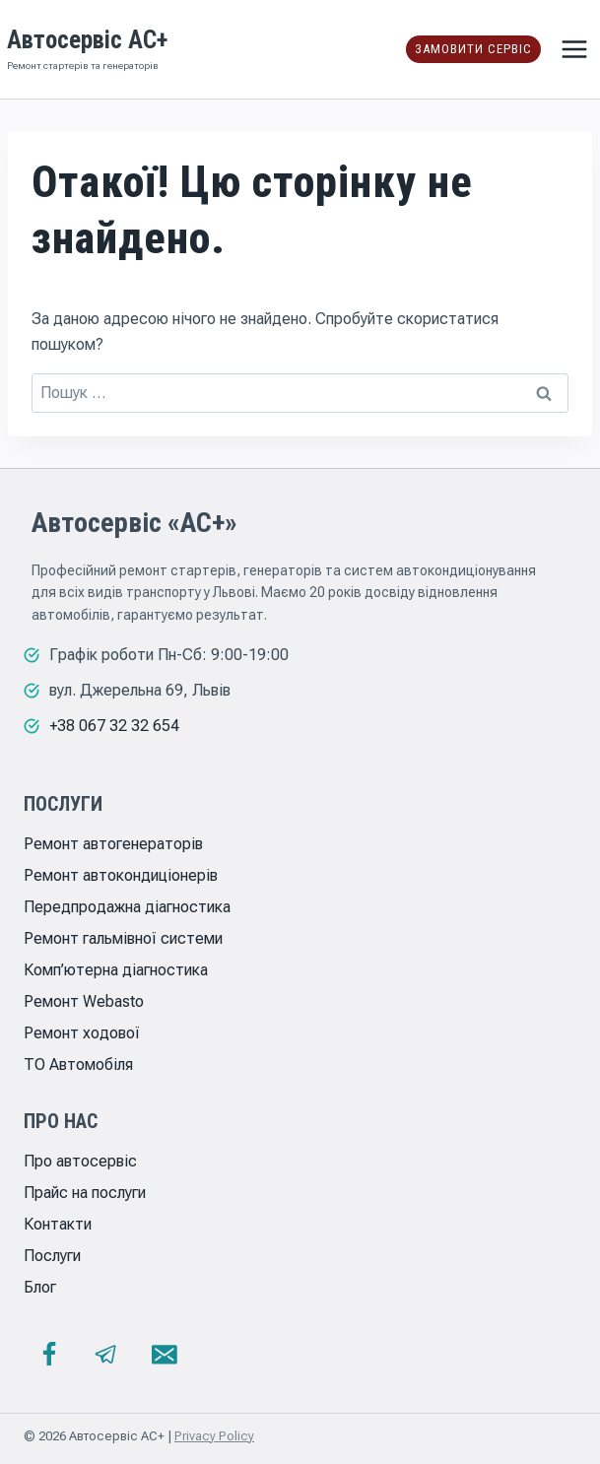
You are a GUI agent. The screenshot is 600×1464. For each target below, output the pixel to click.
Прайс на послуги (85, 1192)
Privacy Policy (214, 1436)
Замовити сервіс (473, 48)
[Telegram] (106, 1354)
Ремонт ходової (82, 1033)
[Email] (164, 1354)
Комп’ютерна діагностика (116, 970)
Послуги (52, 1255)
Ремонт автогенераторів (113, 843)
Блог (40, 1287)
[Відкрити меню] (574, 49)
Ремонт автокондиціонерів (121, 875)
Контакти (58, 1224)
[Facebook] (49, 1354)
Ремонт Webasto (84, 1001)
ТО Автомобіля (78, 1064)
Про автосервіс (80, 1161)
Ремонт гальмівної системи (123, 938)
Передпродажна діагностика (127, 907)
